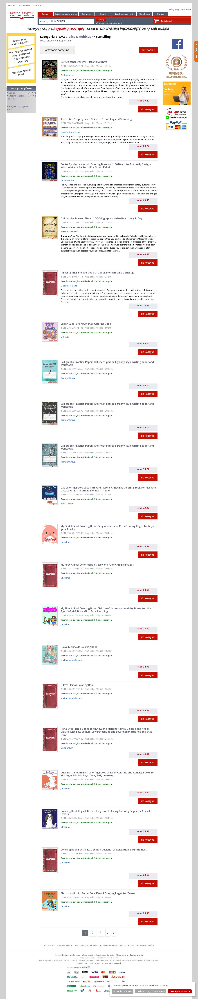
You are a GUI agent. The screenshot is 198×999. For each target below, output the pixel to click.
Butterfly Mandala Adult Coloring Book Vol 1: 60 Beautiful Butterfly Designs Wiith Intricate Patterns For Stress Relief (106, 166)
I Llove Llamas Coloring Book (77, 685)
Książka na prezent (124, 14)
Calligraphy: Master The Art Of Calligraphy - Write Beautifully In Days (102, 218)
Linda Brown (67, 747)
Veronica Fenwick (69, 231)
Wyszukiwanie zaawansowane (109, 23)
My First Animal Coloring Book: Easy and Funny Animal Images (97, 564)
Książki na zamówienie (66, 14)
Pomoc (160, 14)
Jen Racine (66, 660)
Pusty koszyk (166, 21)
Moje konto (144, 14)
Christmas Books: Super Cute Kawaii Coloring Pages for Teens (98, 893)
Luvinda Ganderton (70, 132)
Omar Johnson (67, 180)
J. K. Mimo (65, 542)
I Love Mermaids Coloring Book (79, 647)
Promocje (87, 14)
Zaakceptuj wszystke (179, 991)
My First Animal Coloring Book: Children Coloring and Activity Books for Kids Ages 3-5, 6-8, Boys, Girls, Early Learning (106, 610)
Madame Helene (69, 285)
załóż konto (186, 9)
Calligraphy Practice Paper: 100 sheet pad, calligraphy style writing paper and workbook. (107, 363)
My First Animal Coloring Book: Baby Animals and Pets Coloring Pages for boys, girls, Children (108, 527)
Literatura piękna (17, 95)
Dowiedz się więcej (122, 991)
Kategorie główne (21, 88)
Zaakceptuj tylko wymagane (150, 991)
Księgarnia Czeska (71, 955)
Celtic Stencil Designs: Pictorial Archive (84, 62)
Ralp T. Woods (67, 503)
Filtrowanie (148, 50)
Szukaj (45, 14)
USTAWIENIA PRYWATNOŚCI (140, 945)
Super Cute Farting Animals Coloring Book (86, 323)
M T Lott (65, 337)
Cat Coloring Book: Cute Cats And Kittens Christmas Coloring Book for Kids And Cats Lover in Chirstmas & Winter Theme (108, 489)
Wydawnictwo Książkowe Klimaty (98, 955)
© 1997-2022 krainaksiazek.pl (58, 945)
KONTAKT (79, 945)
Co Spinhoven (67, 75)
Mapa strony (122, 955)
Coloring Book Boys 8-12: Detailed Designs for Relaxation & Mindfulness (104, 849)
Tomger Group (68, 378)
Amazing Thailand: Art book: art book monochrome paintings (97, 272)
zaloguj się (174, 9)
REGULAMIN (92, 945)
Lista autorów (137, 955)
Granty (102, 14)
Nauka (12, 92)
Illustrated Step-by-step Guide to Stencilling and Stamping (96, 119)
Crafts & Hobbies (78, 36)
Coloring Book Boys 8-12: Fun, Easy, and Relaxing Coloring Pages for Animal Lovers (105, 812)
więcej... (12, 98)
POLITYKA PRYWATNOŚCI (112, 945)
